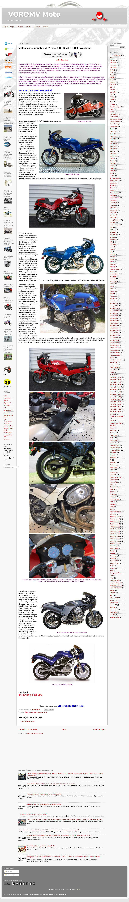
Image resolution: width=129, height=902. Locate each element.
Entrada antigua (98, 729)
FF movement (114, 193)
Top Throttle (114, 561)
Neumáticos (113, 370)
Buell (26, 712)
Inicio (64, 729)
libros (112, 247)
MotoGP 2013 (114, 308)
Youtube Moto (114, 617)
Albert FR (6, 439)
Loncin (112, 249)
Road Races (113, 474)
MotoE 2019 (114, 296)
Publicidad (113, 457)
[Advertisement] (63, 36)
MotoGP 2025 (114, 338)
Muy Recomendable (116, 360)
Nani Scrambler (8, 426)
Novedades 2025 (115, 406)
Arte (111, 72)
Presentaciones (115, 450)
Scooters (113, 494)
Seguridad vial (114, 499)
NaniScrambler (114, 367)
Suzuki (112, 551)
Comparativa (114, 114)
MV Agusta (113, 362)
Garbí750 (113, 207)
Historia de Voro (115, 225)
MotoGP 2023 (114, 333)
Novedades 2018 (115, 389)
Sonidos (112, 506)
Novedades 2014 (115, 379)
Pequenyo (7, 405)
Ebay (111, 173)
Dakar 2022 (113, 153)
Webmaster (113, 610)
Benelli (112, 77)
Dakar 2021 (113, 151)
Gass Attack (7, 398)
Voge (111, 595)
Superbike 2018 (115, 531)
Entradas (8, 871)
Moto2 (112, 286)
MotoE (112, 293)
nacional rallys (114, 365)
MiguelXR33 (43, 712)
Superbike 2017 (115, 528)
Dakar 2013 (113, 131)
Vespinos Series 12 (116, 583)
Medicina (112, 266)
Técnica (28, 27)
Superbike (113, 514)
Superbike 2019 (115, 533)
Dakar (112, 129)
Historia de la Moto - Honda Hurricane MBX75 (41, 846)
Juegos (112, 237)
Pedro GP (6, 423)
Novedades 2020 (115, 394)
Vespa (112, 578)
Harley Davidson (34, 712)
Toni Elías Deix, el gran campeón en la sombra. (33, 814)
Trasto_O (113, 568)
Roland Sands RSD (115, 477)
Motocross (113, 291)
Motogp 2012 (114, 306)
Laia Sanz (113, 244)
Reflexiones (114, 467)
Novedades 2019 (115, 392)
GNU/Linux (113, 212)
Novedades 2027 (115, 411)
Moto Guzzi (113, 281)
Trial (111, 570)
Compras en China (115, 119)
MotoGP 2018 (114, 320)
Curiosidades (114, 126)
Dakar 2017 (113, 141)
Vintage (112, 592)
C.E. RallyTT (113, 92)
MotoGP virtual (114, 345)
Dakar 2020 (113, 148)
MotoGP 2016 (114, 316)
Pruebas (112, 455)
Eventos (112, 188)
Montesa (112, 279)
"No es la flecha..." (115, 55)
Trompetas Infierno (116, 573)
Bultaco (112, 89)
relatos (112, 470)
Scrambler (113, 497)
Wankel (112, 607)
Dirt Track (113, 161)
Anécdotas (113, 67)
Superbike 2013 (115, 519)
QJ (111, 460)
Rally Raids (113, 462)
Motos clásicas (114, 350)
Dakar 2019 (113, 146)
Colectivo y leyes (115, 107)
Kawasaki (113, 239)
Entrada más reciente (27, 729)
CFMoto (112, 97)
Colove (112, 109)
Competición (114, 116)
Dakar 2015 (113, 136)
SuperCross (113, 546)
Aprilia (112, 70)
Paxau (5, 395)
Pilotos (112, 438)
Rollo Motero (8, 432)
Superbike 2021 (115, 538)
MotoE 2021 (114, 298)
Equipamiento (114, 180)
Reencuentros (114, 465)
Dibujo (112, 158)
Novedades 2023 (115, 401)
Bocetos (37, 27)
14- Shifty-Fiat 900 (30, 694)
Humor (112, 230)
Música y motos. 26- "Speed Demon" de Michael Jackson (44, 804)
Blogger (77, 889)
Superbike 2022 (115, 541)
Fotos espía (113, 202)
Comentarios (9, 875)
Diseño (112, 166)
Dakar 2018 (113, 143)
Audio (112, 75)
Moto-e (112, 284)
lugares (112, 257)
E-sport (112, 170)
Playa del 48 (7, 403)
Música (112, 357)
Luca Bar (112, 254)
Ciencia (112, 99)
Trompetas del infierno (8, 416)
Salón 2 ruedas (114, 487)
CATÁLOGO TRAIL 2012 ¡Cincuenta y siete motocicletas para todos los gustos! (51, 784)
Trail (111, 565)
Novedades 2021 (115, 397)
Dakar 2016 (113, 139)
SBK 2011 (113, 492)
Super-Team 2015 (115, 511)
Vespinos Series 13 (116, 585)
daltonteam (113, 156)
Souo (111, 509)
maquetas (113, 264)
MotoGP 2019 (114, 323)
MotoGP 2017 (114, 318)
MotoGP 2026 (114, 340)
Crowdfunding (114, 124)
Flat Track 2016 (115, 198)
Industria (112, 232)
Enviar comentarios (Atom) (35, 733)
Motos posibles (115, 355)
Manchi (112, 261)
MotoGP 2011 (114, 303)
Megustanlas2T (8, 410)
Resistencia (113, 472)
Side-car (112, 501)
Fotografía (113, 200)
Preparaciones (114, 447)
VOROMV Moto (32, 14)
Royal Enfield (114, 482)
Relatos (20, 27)
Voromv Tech (114, 602)
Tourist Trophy (114, 563)
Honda (112, 227)
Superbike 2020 (115, 536)
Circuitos (112, 104)
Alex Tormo (113, 65)
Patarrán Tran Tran (115, 423)
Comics (112, 112)
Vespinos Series (115, 580)
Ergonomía (113, 183)
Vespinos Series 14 (116, 588)
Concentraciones (115, 121)
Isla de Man (113, 234)
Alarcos (112, 60)
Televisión (113, 558)
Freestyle (113, 205)
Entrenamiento (114, 178)
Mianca (6, 400)
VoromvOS (113, 605)
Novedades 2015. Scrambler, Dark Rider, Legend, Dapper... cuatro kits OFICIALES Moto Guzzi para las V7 (59, 835)
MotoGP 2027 (114, 343)
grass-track (113, 215)
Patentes (113, 425)
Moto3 (112, 288)
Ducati (112, 168)
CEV (111, 94)
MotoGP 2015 (114, 313)
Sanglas (112, 489)
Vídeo (112, 590)
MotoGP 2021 (114, 328)
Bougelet (113, 84)
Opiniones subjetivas (116, 416)
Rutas (112, 484)
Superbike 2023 (115, 543)
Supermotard (114, 548)
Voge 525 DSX (114, 597)
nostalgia (113, 374)
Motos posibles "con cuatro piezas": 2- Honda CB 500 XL (44, 794)
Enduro (112, 175)
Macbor (112, 259)
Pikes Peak (113, 435)
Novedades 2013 (115, 377)
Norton (112, 372)
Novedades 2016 (115, 384)
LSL (111, 252)
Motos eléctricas (115, 352)
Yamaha (112, 615)
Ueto (5, 408)
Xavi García (113, 612)
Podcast (112, 443)
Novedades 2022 (115, 399)
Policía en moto (114, 445)
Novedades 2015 (115, 382)
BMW (111, 80)
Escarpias (6, 413)
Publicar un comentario (28, 721)
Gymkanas (113, 217)
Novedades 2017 (115, 387)
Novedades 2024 (115, 404)
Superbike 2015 (115, 524)
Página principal (8, 27)
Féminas (112, 190)
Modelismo (113, 276)
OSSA (112, 420)
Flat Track (113, 195)
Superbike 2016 (115, 526)
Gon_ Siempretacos (8, 420)
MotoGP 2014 (114, 311)
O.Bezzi (112, 414)
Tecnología (113, 556)
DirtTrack (113, 163)
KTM (111, 242)
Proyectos (113, 452)
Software (113, 504)
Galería (45, 27)
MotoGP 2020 (114, 325)
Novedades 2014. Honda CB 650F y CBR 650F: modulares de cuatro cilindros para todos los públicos (50, 830)
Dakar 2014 (113, 134)
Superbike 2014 (115, 521)
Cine (111, 102)
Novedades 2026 (115, 409)
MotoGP (112, 301)
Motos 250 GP (114, 347)
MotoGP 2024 (114, 335)
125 (111, 57)
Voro (111, 600)
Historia (112, 222)
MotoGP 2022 (114, 330)
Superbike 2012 (115, 516)
